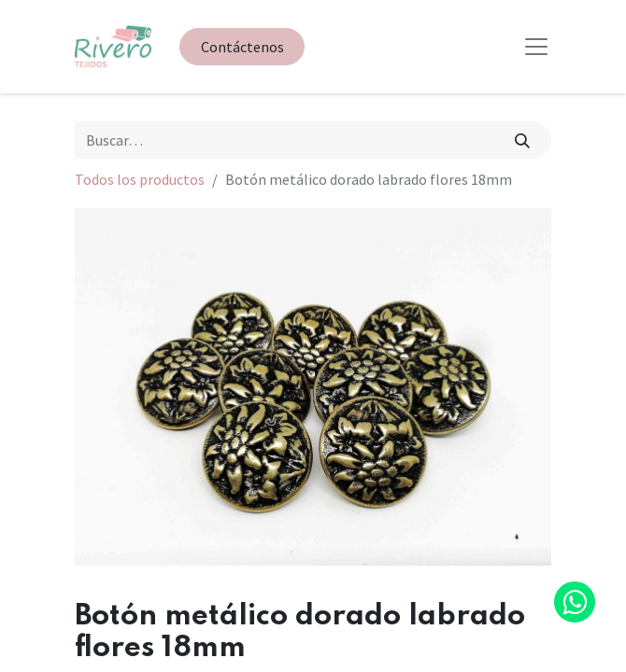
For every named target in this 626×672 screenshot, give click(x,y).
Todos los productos (140, 179)
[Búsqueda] (522, 140)
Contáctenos (242, 46)
